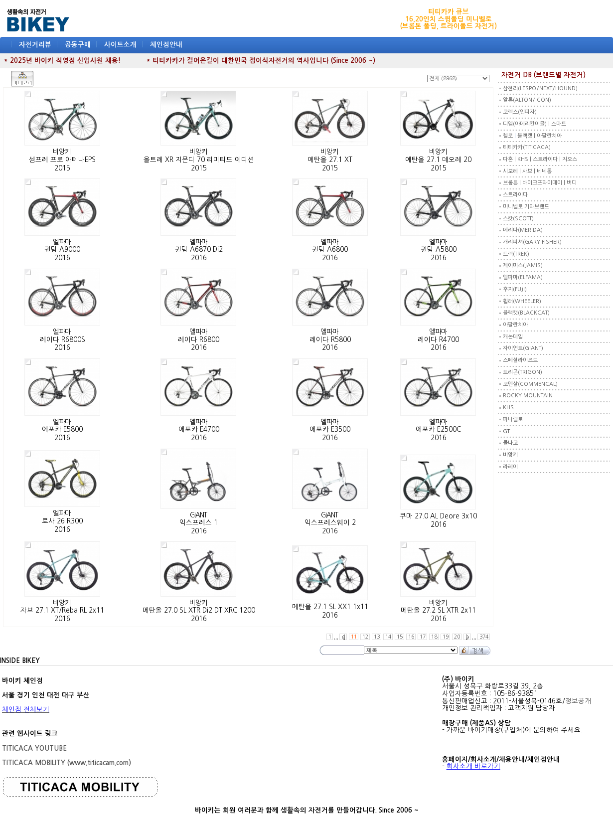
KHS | (525, 159)
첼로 (508, 136)
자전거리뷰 (35, 44)
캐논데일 (513, 336)
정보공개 (578, 701)
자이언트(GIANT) (523, 348)
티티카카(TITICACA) (527, 147)
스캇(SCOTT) (518, 218)
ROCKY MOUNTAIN (528, 395)
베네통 (544, 171)
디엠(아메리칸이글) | (527, 124)
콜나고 (510, 443)
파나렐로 (513, 419)
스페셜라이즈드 (520, 360)
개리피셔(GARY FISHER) (532, 242)
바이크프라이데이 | (544, 182)
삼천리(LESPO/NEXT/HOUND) (540, 88)
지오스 (569, 159)
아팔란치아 (549, 136)
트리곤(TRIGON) (522, 372)
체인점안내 (166, 44)
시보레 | (512, 171)
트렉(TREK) (516, 254)
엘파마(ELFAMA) (523, 277)
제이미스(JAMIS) (523, 265)
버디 (572, 182)
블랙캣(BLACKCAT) (526, 313)
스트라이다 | (547, 159)
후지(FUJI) (515, 289)
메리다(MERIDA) (523, 230)
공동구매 (78, 44)
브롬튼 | (512, 182)
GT (506, 431)
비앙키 (510, 455)
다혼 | (510, 159)
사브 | (529, 171)
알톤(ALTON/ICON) (527, 100)
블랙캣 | (527, 136)
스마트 (558, 124)
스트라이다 (515, 194)
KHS (508, 407)
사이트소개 (120, 44)
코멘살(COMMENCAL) (530, 384)
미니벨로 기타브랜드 (526, 206)
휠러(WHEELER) (522, 301)
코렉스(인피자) (520, 112)
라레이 (510, 467)
